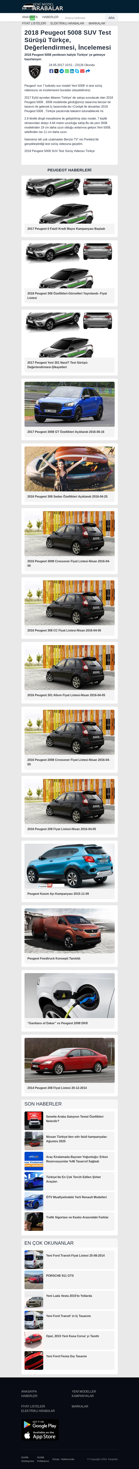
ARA (112, 18)
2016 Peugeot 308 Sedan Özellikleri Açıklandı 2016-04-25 (68, 496)
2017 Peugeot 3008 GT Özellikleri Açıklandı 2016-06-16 (66, 431)
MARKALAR (80, 1406)
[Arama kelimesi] (84, 18)
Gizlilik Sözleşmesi (27, 1459)
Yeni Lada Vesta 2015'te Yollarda (69, 1295)
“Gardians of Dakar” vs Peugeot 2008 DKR (58, 1023)
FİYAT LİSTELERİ (33, 1406)
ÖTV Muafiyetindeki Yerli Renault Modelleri (76, 1197)
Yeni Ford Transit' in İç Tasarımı (68, 1316)
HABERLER (50, 17)
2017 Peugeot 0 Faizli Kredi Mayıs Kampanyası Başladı (66, 228)
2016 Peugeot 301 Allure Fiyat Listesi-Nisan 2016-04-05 (66, 695)
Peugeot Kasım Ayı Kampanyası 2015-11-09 (58, 893)
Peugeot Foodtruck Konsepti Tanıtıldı (54, 958)
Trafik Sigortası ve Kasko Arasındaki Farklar (77, 1217)
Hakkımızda (67, 1459)
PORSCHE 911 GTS (60, 1275)
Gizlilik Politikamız (43, 1459)
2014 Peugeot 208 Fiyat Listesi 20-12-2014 (57, 1087)
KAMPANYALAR (83, 1396)
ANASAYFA (30, 17)
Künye (55, 1459)
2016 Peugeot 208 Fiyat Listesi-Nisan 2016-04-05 (62, 829)
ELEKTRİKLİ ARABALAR (38, 1410)
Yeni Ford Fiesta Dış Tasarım (66, 1356)
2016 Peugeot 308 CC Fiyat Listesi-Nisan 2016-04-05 (64, 630)
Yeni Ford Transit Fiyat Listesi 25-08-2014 (75, 1255)
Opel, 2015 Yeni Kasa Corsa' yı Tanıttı (72, 1336)
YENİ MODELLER (84, 1391)
